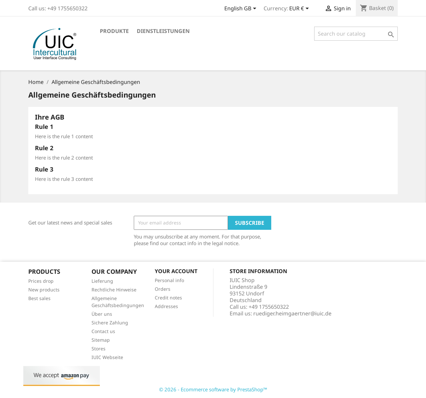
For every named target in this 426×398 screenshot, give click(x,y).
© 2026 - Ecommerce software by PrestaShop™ (213, 389)
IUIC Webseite (107, 357)
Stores (99, 348)
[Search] (356, 34)
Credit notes (168, 297)
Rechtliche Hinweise (114, 289)
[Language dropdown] (241, 9)
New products (44, 289)
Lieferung (102, 281)
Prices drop (41, 281)
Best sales (39, 298)
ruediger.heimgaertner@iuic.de (292, 313)
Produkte (114, 31)
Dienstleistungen (163, 31)
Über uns (102, 314)
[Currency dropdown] (300, 9)
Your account (176, 271)
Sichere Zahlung (110, 322)
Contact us (103, 331)
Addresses (166, 306)
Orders (162, 289)
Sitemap (101, 340)
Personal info (169, 280)
